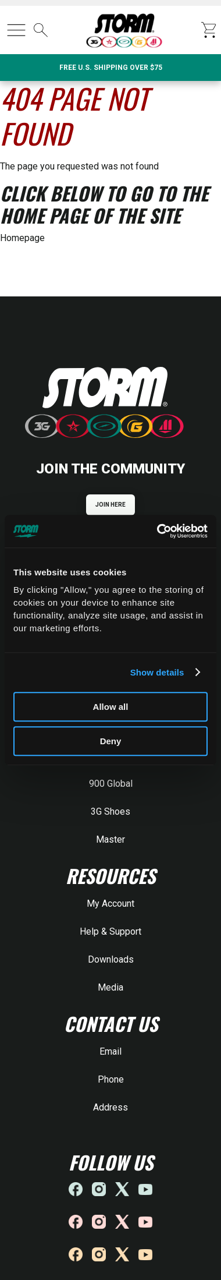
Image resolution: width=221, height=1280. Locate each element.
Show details (157, 672)
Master (110, 839)
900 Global (111, 783)
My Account (110, 903)
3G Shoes (110, 811)
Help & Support (110, 931)
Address (110, 1107)
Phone (111, 1079)
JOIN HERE (110, 504)
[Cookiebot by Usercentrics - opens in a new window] (158, 531)
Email (110, 1051)
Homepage (22, 237)
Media (110, 987)
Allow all (111, 707)
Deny (111, 741)
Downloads (111, 959)
